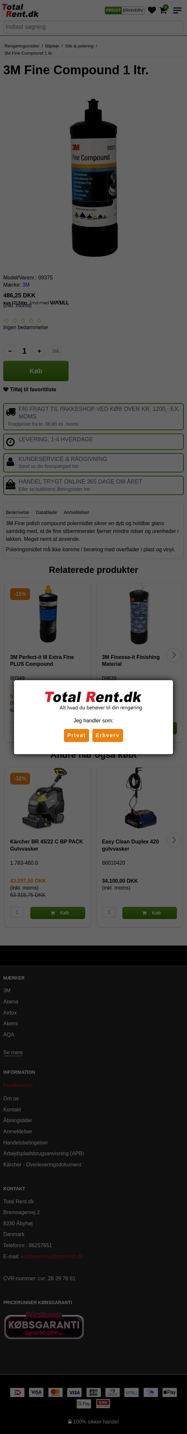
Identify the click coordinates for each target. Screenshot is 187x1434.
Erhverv (108, 735)
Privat (76, 735)
